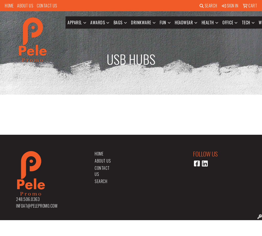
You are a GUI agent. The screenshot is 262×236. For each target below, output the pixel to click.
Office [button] (227, 22)
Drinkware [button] (141, 22)
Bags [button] (118, 22)
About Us (25, 6)
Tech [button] (246, 22)
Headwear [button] (184, 22)
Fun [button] (163, 22)
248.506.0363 (28, 199)
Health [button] (208, 22)
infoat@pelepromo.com (36, 206)
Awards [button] (97, 22)
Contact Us (47, 6)
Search (208, 6)
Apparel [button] (75, 22)
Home (9, 6)
